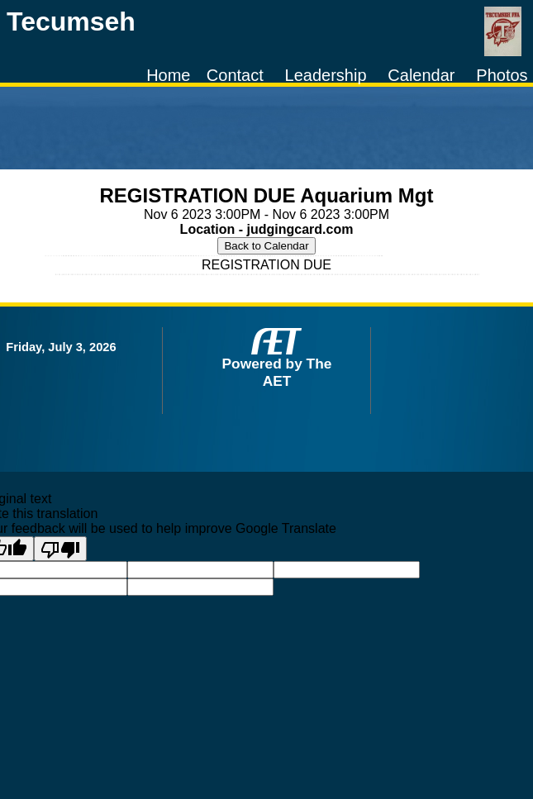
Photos (501, 75)
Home (168, 75)
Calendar (421, 75)
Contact (235, 75)
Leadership (326, 75)
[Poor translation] (60, 548)
